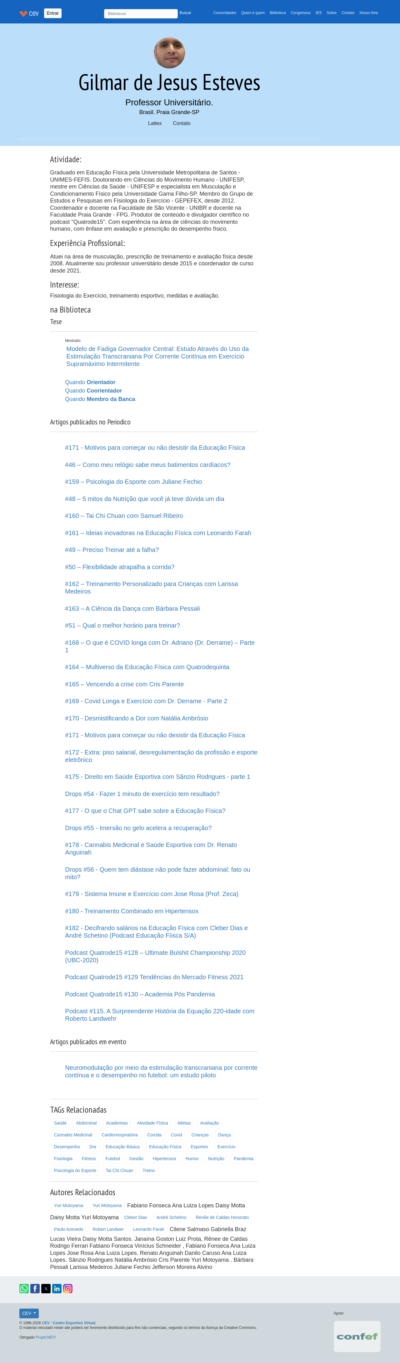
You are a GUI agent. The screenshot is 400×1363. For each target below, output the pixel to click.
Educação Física (165, 1146)
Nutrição (216, 1158)
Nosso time (369, 13)
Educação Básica (123, 1146)
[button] (24, 1288)
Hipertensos (164, 1158)
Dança (224, 1134)
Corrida (154, 1134)
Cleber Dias (135, 1217)
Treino (148, 1170)
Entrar (53, 13)
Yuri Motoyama (68, 1205)
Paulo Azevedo (68, 1229)
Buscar (185, 13)
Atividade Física (152, 1122)
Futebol (112, 1158)
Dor (93, 1146)
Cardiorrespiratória (120, 1134)
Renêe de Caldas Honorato (222, 1217)
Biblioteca (278, 13)
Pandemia (243, 1158)
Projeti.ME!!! (46, 1337)
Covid (176, 1134)
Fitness (89, 1158)
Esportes (199, 1146)
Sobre (332, 13)
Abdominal (86, 1122)
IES (319, 13)
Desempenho (67, 1146)
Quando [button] (90, 382)
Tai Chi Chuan (119, 1170)
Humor (192, 1158)
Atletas (184, 1122)
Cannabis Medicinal (73, 1134)
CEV (27, 1313)
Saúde (60, 1122)
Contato (348, 13)
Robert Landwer (108, 1229)
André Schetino (172, 1217)
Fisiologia (63, 1158)
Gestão (136, 1158)
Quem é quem (253, 13)
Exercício (227, 1146)
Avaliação (209, 1122)
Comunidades (224, 13)
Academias (117, 1122)
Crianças (200, 1134)
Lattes (155, 123)
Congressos (301, 13)
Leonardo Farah (148, 1229)
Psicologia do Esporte (75, 1170)
